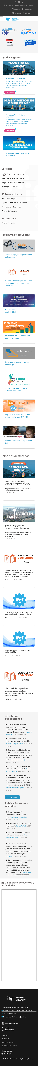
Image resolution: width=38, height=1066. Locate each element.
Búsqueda (27, 13)
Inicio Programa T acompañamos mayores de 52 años (17, 814)
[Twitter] (16, 2)
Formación (9, 856)
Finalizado (8, 580)
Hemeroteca (27, 9)
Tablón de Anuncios (9, 211)
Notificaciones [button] (10, 92)
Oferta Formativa (8, 223)
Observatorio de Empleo (11, 207)
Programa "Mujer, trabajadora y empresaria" (18, 154)
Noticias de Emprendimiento (15, 744)
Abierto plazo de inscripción (19, 760)
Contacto (16, 9)
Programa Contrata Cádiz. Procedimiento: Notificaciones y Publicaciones (18, 490)
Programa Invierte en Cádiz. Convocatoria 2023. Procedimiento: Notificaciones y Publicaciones (18, 534)
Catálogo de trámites (10, 187)
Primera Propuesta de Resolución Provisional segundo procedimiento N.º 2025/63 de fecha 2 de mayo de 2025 (18, 483)
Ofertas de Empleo (9, 198)
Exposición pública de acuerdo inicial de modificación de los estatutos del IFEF (18, 613)
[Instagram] (22, 2)
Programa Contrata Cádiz (15, 78)
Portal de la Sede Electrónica (13, 178)
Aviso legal (5, 1039)
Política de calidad (7, 1042)
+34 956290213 (9, 5)
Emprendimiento (21, 826)
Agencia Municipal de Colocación (14, 203)
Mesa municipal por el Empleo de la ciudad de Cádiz (17, 651)
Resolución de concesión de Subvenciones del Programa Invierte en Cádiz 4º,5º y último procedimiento (18, 527)
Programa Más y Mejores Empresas (15, 116)
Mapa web (16, 13)
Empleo (7, 656)
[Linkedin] (19, 2)
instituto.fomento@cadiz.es (25, 5)
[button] (2, 1054)
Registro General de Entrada (13, 182)
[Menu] (1, 19)
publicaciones (12, 797)
